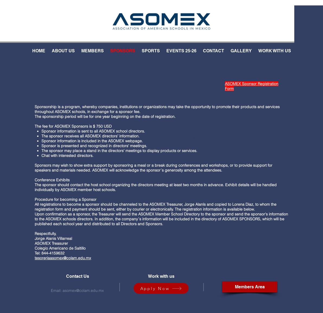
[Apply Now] (161, 288)
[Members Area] (249, 287)
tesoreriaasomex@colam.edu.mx (63, 258)
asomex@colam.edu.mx (83, 290)
